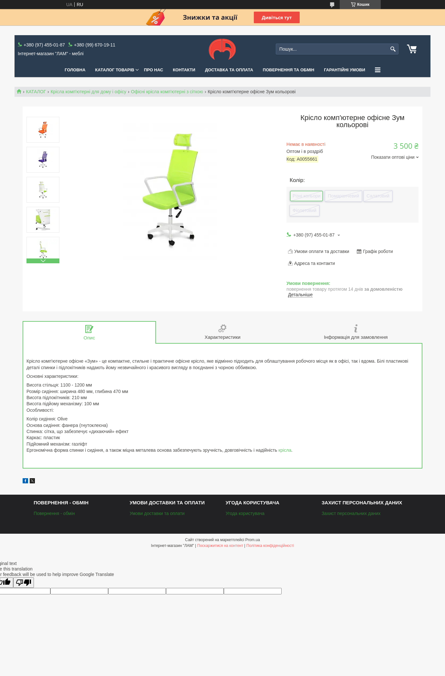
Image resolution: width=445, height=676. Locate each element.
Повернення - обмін (54, 513)
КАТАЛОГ (36, 91)
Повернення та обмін (288, 69)
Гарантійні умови (344, 69)
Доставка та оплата (229, 69)
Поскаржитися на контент (220, 545)
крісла (284, 450)
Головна (75, 69)
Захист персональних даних (351, 513)
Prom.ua (252, 540)
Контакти (184, 69)
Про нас (153, 69)
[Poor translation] (23, 582)
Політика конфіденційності (270, 545)
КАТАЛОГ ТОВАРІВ (114, 69)
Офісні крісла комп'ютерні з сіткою (167, 91)
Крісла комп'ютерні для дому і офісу (88, 91)
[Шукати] (393, 49)
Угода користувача (245, 513)
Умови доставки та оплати (156, 513)
